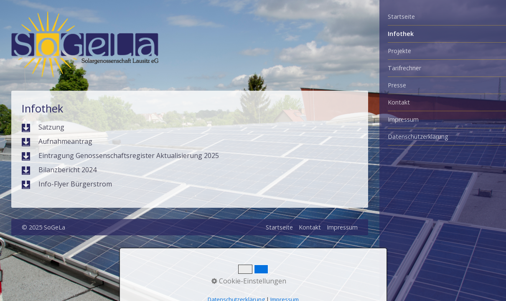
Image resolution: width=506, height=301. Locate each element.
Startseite (401, 16)
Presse (397, 85)
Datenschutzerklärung (418, 136)
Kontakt (399, 102)
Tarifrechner (404, 68)
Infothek (401, 34)
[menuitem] (442, 17)
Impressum (403, 119)
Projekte (399, 51)
